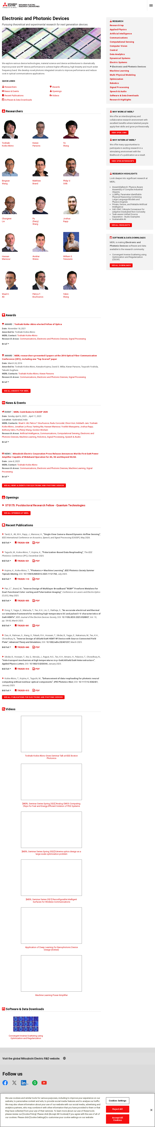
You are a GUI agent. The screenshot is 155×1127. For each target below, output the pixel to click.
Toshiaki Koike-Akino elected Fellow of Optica (38, 324)
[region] (77, 1110)
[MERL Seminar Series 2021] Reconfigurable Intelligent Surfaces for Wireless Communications (51, 900)
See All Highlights (121, 225)
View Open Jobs (119, 133)
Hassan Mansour (52, 426)
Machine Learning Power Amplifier (51, 995)
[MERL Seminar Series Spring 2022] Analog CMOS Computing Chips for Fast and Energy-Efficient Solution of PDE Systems (51, 804)
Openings (56, 91)
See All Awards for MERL (16, 391)
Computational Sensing (68, 433)
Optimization (116, 79)
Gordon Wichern (40, 430)
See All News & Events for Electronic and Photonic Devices (34, 485)
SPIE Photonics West (63, 682)
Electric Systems (118, 62)
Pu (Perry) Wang (24, 430)
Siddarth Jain (82, 423)
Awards (55, 87)
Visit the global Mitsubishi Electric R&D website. (31, 1058)
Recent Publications (12, 95)
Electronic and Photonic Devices (52, 339)
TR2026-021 (22, 561)
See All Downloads (121, 265)
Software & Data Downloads (17, 100)
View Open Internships (123, 161)
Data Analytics (117, 54)
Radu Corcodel (57, 423)
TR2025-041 (22, 625)
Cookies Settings (117, 1100)
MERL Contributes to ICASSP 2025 (31, 412)
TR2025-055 (22, 600)
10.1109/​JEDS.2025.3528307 (75, 617)
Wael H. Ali (23, 423)
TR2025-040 (22, 647)
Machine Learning (27, 437)
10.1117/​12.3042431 (88, 682)
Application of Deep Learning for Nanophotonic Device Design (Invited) (51, 948)
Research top (117, 25)
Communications (28, 339)
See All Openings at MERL (16, 513)
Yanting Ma (38, 426)
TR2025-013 (22, 690)
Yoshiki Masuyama (70, 426)
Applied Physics (118, 29)
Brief (5, 344)
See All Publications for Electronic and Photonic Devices (33, 697)
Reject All (117, 1109)
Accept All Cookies (117, 1119)
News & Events (10, 91)
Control (114, 50)
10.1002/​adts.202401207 (58, 642)
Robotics (41, 437)
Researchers (9, 87)
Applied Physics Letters (13, 663)
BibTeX (6, 542)
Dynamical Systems (120, 58)
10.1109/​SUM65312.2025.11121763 (40, 574)
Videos (54, 95)
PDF (36, 542)
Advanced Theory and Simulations (25, 642)
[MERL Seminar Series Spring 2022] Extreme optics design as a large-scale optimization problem (51, 852)
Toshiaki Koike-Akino (27, 335)
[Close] (151, 1110)
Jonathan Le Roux (23, 426)
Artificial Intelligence (29, 433)
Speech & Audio (73, 437)
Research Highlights (120, 99)
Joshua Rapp (86, 426)
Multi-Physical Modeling (123, 75)
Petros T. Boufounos (39, 423)
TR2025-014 (22, 669)
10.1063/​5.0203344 (38, 663)
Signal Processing (77, 339)
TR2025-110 (22, 579)
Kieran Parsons (47, 373)
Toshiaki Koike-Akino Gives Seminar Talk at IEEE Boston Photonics (51, 756)
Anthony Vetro (9, 430)
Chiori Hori (70, 423)
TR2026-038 (22, 542)
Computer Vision (118, 46)
